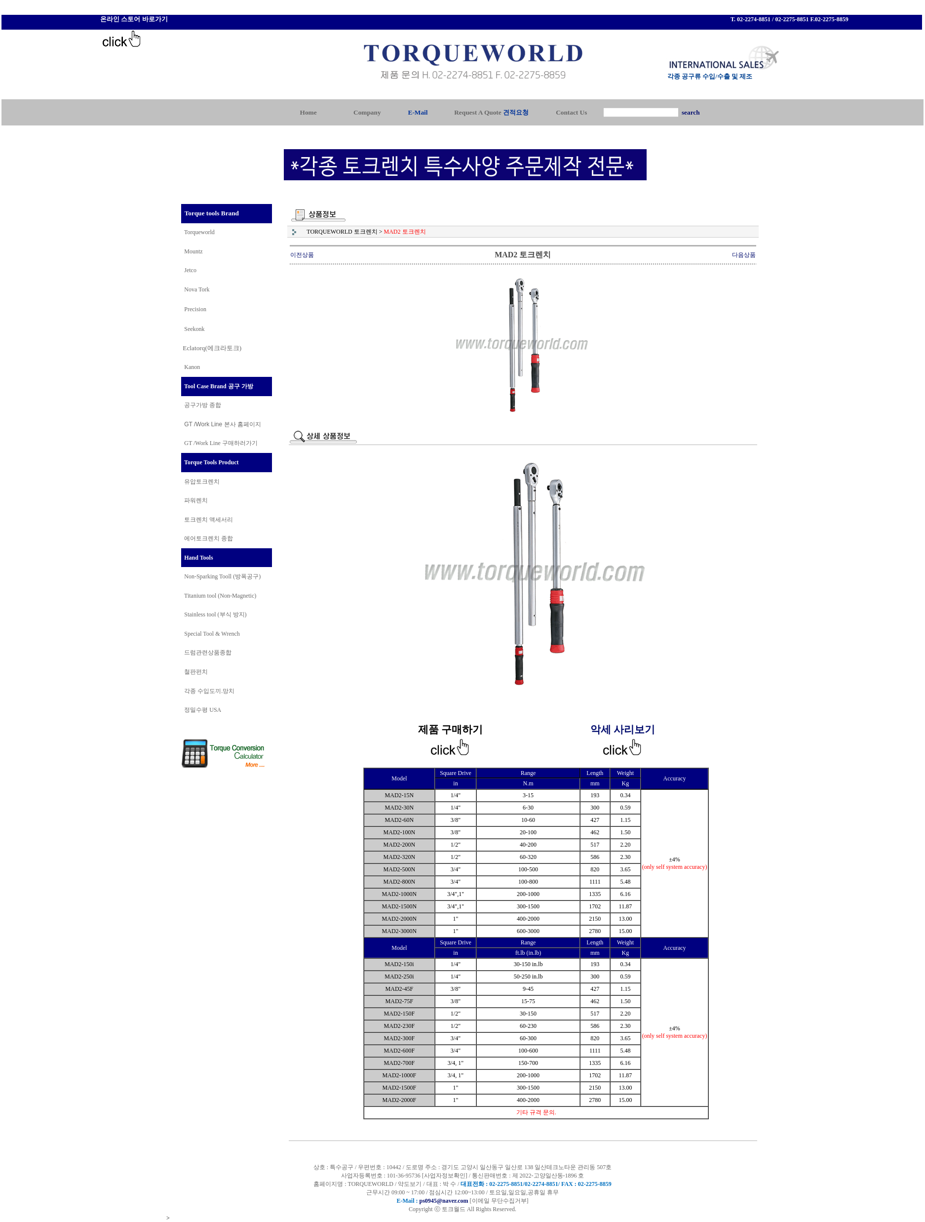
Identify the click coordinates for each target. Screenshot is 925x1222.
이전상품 (302, 254)
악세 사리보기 (622, 729)
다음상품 (744, 254)
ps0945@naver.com (443, 1200)
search (691, 112)
